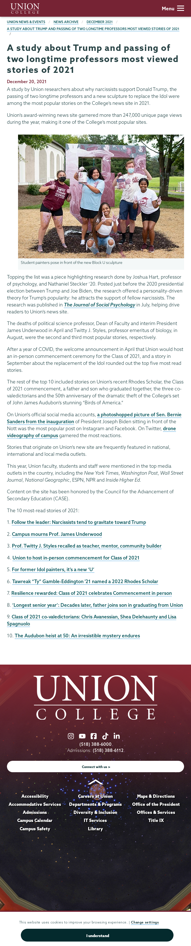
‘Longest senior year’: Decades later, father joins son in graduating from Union (97, 605)
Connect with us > (96, 767)
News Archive (66, 22)
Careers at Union (95, 796)
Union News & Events (26, 22)
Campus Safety (35, 828)
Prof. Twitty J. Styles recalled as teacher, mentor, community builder (87, 546)
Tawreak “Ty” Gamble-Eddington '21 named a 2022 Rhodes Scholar (85, 581)
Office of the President (156, 804)
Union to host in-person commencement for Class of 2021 (76, 558)
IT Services (95, 820)
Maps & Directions (156, 796)
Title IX (156, 820)
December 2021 (100, 22)
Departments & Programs (95, 804)
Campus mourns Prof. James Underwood (57, 534)
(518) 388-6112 (108, 750)
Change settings (145, 922)
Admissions (35, 812)
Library (95, 828)
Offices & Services (156, 812)
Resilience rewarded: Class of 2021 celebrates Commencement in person (91, 593)
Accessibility (35, 796)
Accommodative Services (35, 804)
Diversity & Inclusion (95, 812)
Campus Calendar (34, 820)
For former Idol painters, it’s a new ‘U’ (53, 569)
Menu (173, 8)
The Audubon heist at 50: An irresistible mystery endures (77, 635)
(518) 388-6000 (95, 744)
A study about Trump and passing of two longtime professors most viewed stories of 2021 (93, 29)
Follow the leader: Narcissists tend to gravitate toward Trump (79, 522)
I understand (97, 935)
